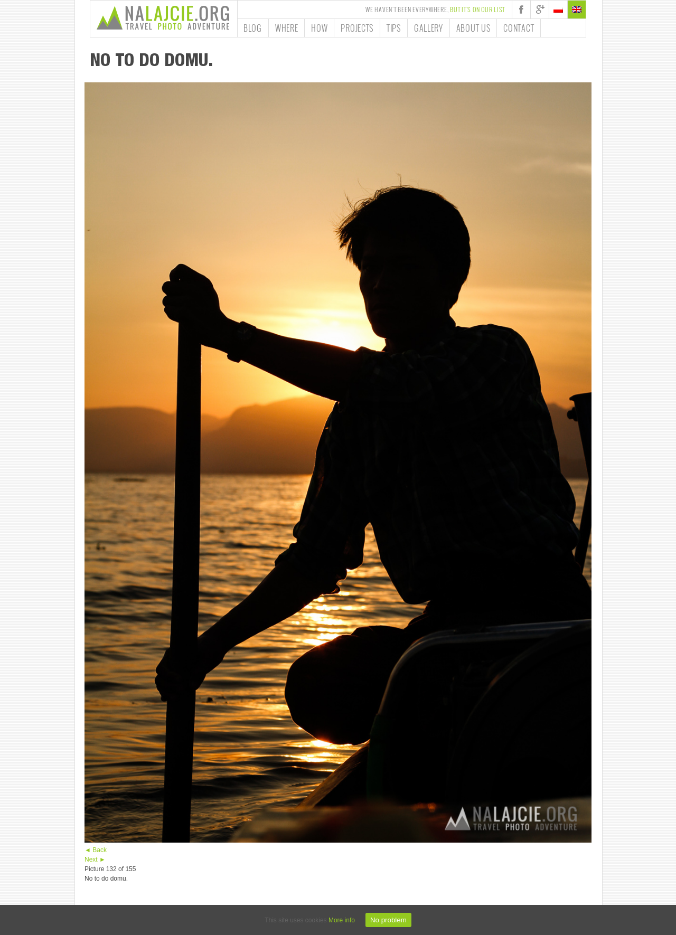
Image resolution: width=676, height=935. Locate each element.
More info (341, 920)
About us (473, 28)
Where (286, 28)
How (319, 28)
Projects (357, 28)
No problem (388, 920)
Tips (394, 28)
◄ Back (95, 850)
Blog (252, 28)
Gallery (428, 28)
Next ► (95, 859)
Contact (518, 28)
